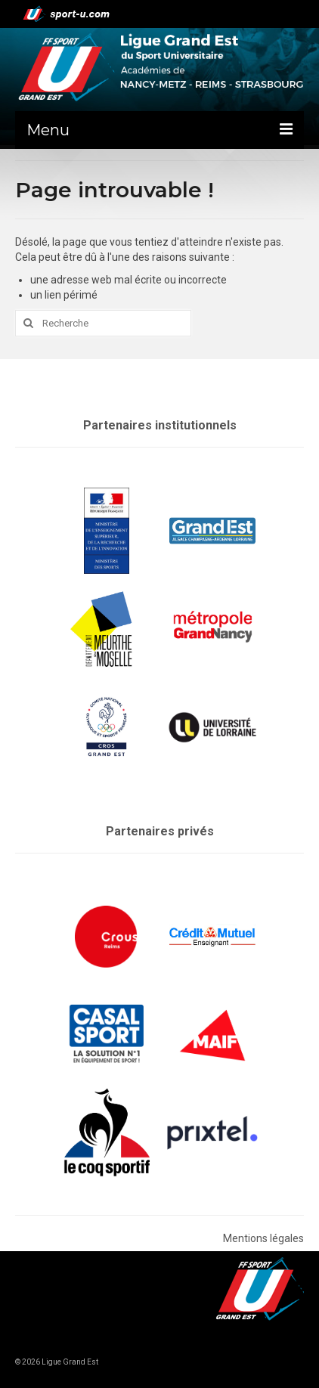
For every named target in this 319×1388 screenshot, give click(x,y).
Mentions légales (263, 1238)
